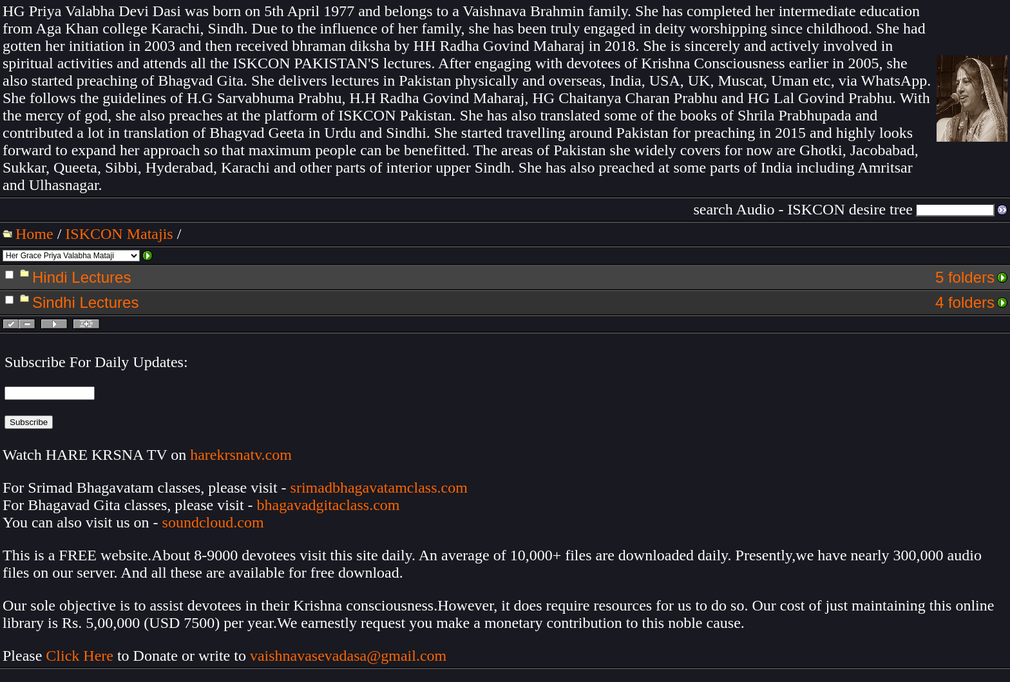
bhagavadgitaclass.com (328, 505)
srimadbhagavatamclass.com (379, 487)
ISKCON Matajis (119, 233)
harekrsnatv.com (241, 454)
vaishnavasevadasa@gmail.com (350, 655)
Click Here (79, 655)
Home (34, 233)
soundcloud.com (213, 522)
